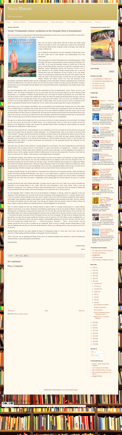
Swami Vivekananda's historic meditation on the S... (102, 313)
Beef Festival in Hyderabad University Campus (106, 156)
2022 (94, 278)
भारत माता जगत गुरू (97, 257)
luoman (64, 390)
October (96, 286)
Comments (95, 355)
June (95, 297)
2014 (94, 338)
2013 (94, 341)
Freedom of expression (100, 307)
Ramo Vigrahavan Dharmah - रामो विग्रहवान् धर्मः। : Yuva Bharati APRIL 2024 (106, 200)
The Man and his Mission (99, 253)
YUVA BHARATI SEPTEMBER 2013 (102, 81)
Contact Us (98, 22)
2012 (94, 344)
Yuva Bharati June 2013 (98, 85)
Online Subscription (57, 22)
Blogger (75, 390)
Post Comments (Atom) (21, 314)
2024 (94, 273)
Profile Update (71, 22)
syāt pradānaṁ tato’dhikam (101, 304)
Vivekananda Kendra (85, 22)
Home (8, 22)
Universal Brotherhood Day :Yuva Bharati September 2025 (106, 171)
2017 (94, 330)
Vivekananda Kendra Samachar (38, 22)
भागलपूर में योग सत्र (97, 376)
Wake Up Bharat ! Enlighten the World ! (103, 260)
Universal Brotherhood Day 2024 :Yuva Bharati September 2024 (106, 215)
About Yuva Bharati (19, 22)
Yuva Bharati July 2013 (98, 83)
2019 (94, 325)
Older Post (81, 310)
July (95, 294)
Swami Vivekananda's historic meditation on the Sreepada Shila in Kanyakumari (107, 231)
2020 (94, 322)
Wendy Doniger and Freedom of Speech (105, 141)
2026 (94, 267)
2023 (94, 275)
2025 (94, 270)
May (95, 299)
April (95, 302)
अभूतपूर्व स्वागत (96, 255)
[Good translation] (5, 403)
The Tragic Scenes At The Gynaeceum (102, 250)
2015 (94, 336)
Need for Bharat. (98, 310)
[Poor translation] (11, 403)
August (96, 291)
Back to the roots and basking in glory (105, 185)
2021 (94, 281)
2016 (94, 333)
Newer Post (11, 310)
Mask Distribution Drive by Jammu (101, 370)
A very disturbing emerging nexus (104, 128)
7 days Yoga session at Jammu (100, 368)
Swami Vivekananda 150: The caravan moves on (107, 114)
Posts (94, 352)
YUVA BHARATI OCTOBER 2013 (102, 79)
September (97, 289)
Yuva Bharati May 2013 (98, 88)
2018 (94, 328)
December (97, 283)
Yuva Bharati (20, 8)
